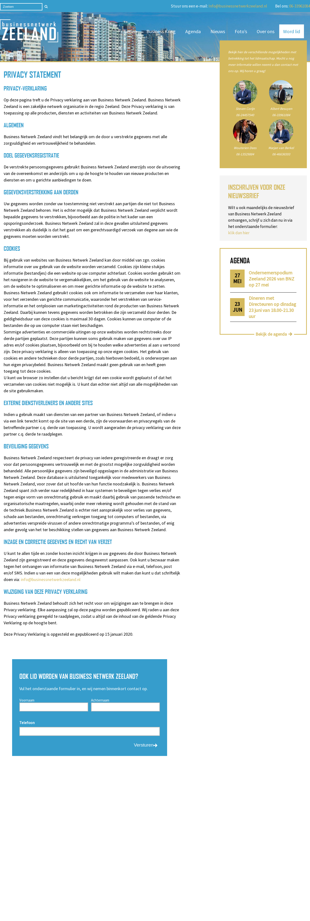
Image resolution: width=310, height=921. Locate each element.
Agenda (193, 31)
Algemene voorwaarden (110, 877)
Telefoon (27, 722)
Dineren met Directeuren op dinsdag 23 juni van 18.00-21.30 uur (272, 307)
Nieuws (217, 31)
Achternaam (100, 700)
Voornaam (26, 700)
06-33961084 (299, 6)
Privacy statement (57, 884)
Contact (49, 877)
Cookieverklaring (166, 915)
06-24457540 (245, 115)
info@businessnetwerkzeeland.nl (50, 579)
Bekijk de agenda (271, 334)
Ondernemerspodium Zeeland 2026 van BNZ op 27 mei (271, 279)
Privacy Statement (176, 908)
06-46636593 (281, 154)
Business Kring (161, 31)
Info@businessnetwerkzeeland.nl (238, 6)
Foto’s (241, 31)
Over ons (265, 31)
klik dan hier (238, 232)
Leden (130, 31)
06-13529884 (245, 154)
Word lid (291, 31)
